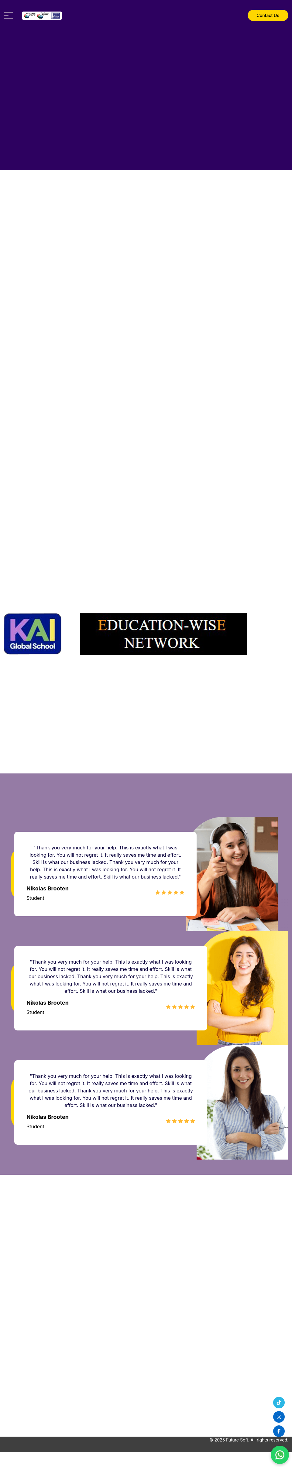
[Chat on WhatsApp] (280, 1455)
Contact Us (268, 15)
